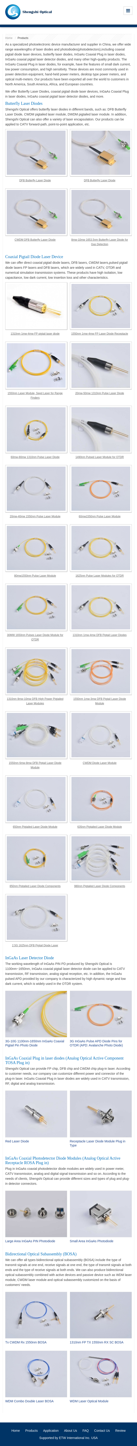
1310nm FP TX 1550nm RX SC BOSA (97, 1342)
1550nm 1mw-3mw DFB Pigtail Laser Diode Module (99, 701)
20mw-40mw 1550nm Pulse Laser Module (35, 516)
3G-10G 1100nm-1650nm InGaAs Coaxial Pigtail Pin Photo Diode (34, 1043)
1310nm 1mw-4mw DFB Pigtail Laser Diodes (100, 635)
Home (8, 38)
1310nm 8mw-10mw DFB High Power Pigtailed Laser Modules (35, 701)
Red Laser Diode (17, 1141)
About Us (70, 1430)
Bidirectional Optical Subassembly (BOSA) (40, 1254)
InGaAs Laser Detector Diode (29, 958)
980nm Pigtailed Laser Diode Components (99, 886)
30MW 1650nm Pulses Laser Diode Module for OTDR (35, 637)
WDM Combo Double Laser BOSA (29, 1401)
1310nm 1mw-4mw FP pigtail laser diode (35, 333)
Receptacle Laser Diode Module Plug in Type (97, 1143)
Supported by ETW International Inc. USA (68, 1438)
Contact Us (102, 1430)
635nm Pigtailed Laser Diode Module (99, 826)
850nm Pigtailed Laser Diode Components (35, 886)
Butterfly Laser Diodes (24, 103)
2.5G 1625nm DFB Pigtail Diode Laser (35, 945)
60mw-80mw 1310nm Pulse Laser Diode (35, 457)
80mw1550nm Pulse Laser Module (35, 575)
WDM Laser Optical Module (89, 1401)
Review (120, 1430)
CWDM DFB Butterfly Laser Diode (35, 239)
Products (31, 1430)
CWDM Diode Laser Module (99, 763)
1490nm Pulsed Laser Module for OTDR (100, 457)
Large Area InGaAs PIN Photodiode (30, 1241)
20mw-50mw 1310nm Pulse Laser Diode (99, 393)
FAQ (86, 1430)
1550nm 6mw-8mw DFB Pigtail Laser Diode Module (35, 765)
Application (51, 1430)
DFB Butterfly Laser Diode (35, 180)
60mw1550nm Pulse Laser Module (99, 516)
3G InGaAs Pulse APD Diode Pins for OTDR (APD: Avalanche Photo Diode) (96, 1043)
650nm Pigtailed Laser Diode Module (35, 826)
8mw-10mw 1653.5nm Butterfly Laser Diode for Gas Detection (99, 242)
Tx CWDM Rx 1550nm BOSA (26, 1342)
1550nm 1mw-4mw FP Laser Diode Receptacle (99, 333)
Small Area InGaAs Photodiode (91, 1241)
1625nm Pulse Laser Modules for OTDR (100, 575)
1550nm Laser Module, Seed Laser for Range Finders (35, 395)
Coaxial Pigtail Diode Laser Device (34, 256)
